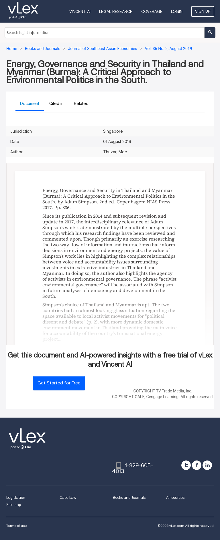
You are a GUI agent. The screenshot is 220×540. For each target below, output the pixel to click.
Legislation (15, 497)
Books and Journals (129, 497)
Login (176, 11)
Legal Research (116, 11)
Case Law (68, 497)
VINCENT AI (80, 11)
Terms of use (16, 525)
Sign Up (202, 11)
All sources (175, 497)
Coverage (151, 11)
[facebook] (196, 465)
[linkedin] (207, 465)
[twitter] (186, 465)
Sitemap (13, 505)
